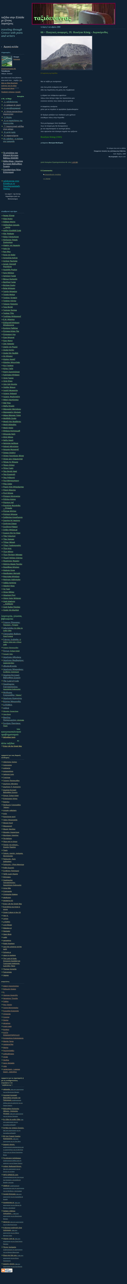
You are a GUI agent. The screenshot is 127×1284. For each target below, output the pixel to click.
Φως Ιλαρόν (7, 1005)
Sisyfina (6, 1060)
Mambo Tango (8, 1041)
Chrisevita (7, 1014)
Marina (5, 1048)
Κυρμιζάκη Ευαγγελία (11, 1011)
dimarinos (6, 1023)
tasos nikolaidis (8, 1063)
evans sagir (7, 1026)
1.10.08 (74, 162)
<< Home (46, 179)
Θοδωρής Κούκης (9, 989)
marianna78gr (8, 1044)
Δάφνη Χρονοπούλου (11, 986)
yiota (5, 1066)
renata (5, 1057)
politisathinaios (8, 1054)
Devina (5, 1020)
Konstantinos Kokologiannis (13, 1038)
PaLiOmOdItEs (8, 1051)
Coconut (6, 1017)
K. (4, 992)
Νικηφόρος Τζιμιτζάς (10, 998)
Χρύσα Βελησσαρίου (10, 1008)
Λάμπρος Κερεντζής (10, 995)
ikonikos (6, 1029)
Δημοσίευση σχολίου (53, 174)
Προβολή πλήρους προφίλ (11, 92)
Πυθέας (6, 1001)
